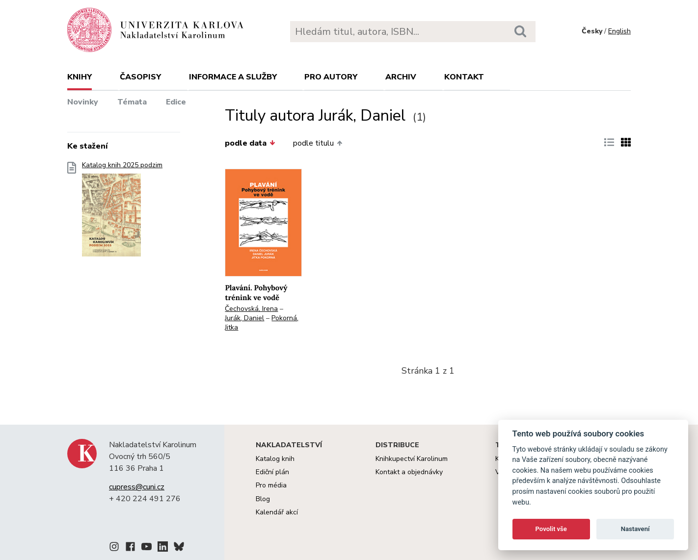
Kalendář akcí (277, 512)
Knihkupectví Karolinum (412, 458)
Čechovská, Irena (251, 308)
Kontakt (464, 77)
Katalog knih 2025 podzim (122, 212)
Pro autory (330, 77)
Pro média (271, 485)
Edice (176, 102)
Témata (132, 102)
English (619, 31)
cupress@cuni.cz (136, 487)
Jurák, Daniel (244, 318)
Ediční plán (272, 472)
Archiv (400, 77)
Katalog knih (275, 458)
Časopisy (140, 77)
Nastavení (635, 529)
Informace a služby (233, 77)
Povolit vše (551, 529)
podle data (250, 143)
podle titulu (317, 143)
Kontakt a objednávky (409, 472)
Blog (263, 499)
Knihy (79, 77)
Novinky (82, 102)
